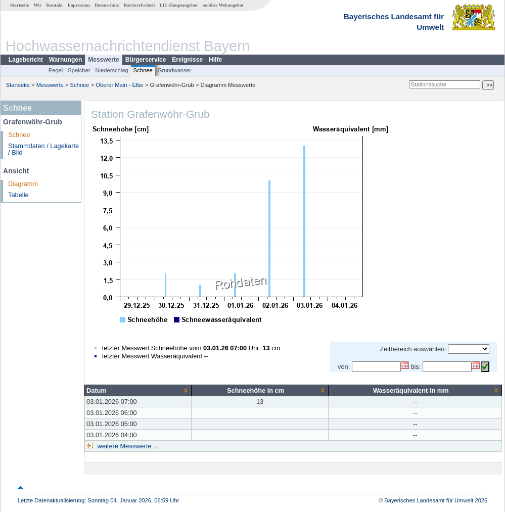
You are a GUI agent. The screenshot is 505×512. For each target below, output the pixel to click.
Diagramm (23, 184)
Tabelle (18, 195)
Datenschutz (107, 5)
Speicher (79, 70)
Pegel (56, 70)
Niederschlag (111, 70)
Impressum (78, 5)
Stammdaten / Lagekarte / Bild (43, 149)
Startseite (19, 5)
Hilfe (215, 59)
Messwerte (103, 59)
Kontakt (54, 5)
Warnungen (65, 59)
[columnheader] (138, 390)
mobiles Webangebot (222, 5)
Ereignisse (187, 59)
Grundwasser (175, 70)
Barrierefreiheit (139, 5)
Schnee (143, 70)
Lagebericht (26, 59)
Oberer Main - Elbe (120, 85)
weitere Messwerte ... (127, 446)
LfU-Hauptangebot (179, 5)
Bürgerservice (145, 59)
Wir (38, 5)
